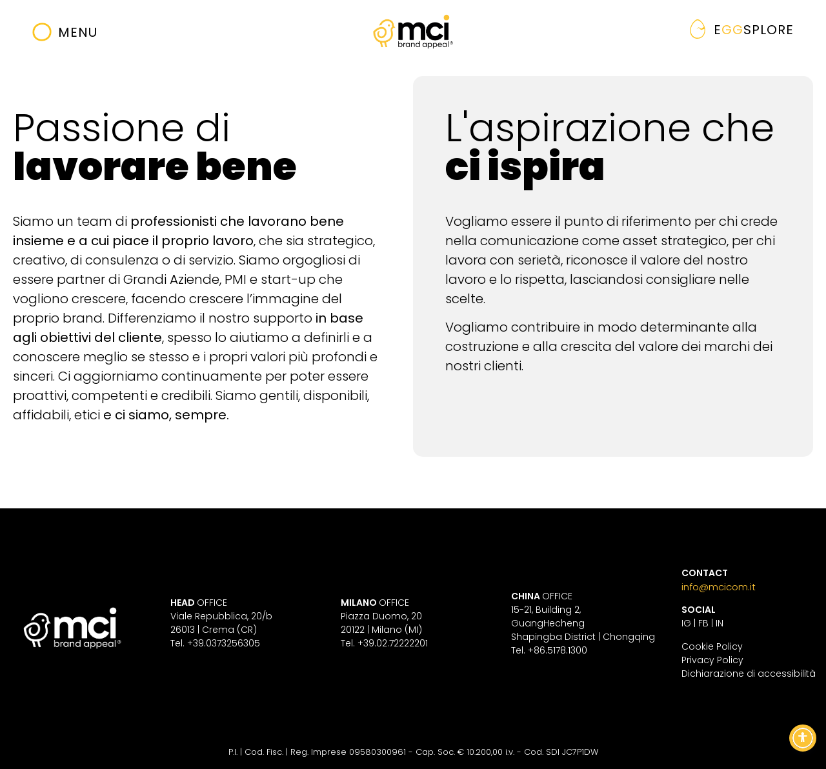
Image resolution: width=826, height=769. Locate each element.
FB (703, 623)
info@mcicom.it (718, 587)
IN (719, 623)
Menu (77, 32)
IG (686, 623)
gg (754, 30)
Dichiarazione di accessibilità (748, 673)
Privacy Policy (712, 660)
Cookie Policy (712, 646)
